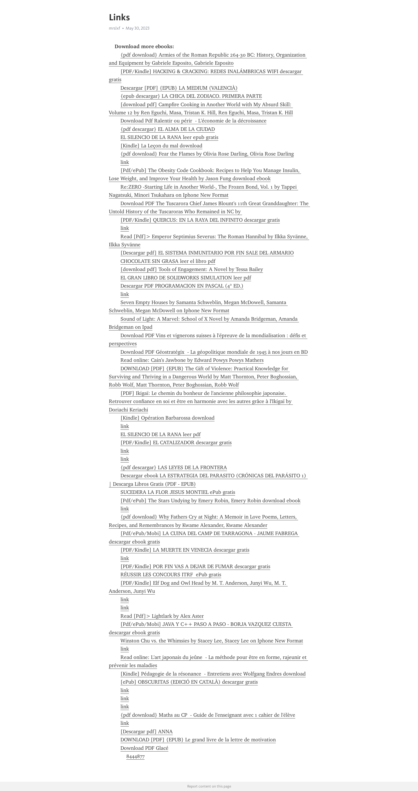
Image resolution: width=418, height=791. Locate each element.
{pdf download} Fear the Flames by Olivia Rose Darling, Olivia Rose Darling (207, 154)
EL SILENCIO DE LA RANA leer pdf (160, 434)
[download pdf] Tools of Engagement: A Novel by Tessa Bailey (191, 269)
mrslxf (114, 28)
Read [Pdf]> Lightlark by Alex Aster (162, 616)
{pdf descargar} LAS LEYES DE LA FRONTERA (173, 467)
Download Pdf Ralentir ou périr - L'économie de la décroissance (193, 121)
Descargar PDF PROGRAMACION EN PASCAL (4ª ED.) (182, 286)
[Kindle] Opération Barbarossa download (167, 418)
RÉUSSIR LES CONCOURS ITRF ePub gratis (170, 574)
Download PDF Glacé (144, 748)
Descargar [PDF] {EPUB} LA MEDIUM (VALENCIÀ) (179, 88)
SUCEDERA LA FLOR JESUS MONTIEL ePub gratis (177, 492)
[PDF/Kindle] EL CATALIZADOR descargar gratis (176, 442)
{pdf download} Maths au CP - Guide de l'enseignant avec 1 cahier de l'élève (207, 715)
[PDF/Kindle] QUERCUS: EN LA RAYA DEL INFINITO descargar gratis (200, 220)
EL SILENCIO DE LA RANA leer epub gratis (169, 137)
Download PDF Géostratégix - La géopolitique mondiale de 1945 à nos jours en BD (214, 352)
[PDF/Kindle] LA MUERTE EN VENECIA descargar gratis (184, 550)
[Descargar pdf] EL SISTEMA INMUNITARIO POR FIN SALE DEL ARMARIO (207, 253)
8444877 (135, 756)
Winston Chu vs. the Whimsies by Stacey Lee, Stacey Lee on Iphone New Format (211, 641)
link (124, 162)
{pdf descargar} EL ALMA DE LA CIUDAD (167, 129)
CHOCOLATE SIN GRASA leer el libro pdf (167, 261)
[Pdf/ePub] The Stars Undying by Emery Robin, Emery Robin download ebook (210, 500)
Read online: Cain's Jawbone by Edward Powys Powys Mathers (192, 360)
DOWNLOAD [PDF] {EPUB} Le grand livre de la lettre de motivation (198, 739)
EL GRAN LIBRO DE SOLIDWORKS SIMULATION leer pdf (185, 277)
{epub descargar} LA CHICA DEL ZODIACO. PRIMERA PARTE (191, 96)
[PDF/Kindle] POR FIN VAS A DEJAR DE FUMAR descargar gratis (195, 566)
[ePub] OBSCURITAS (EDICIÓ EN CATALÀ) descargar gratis (189, 682)
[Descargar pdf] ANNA (146, 731)
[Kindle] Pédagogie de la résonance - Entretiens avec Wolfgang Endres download (213, 674)
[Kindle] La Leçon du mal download (161, 145)
